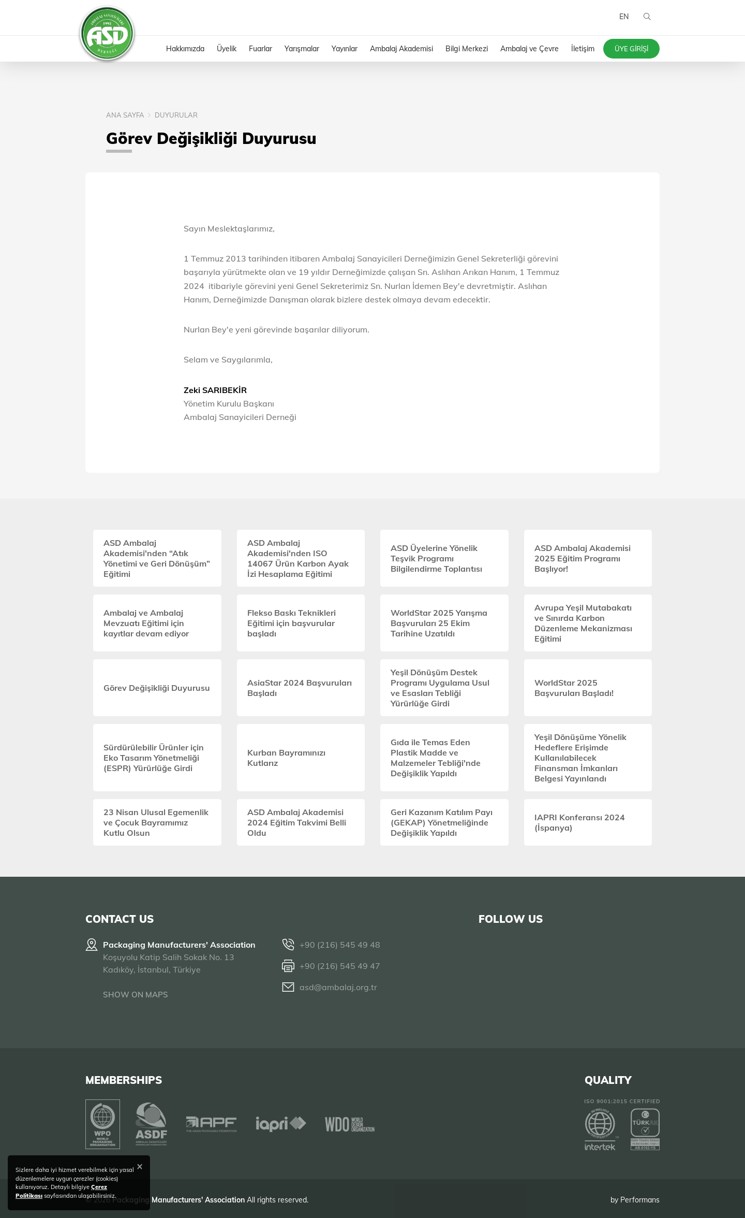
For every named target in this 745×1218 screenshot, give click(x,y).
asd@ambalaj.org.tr (338, 987)
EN (622, 20)
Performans (640, 1196)
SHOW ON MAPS (135, 994)
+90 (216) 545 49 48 (340, 944)
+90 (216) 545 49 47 (340, 966)
